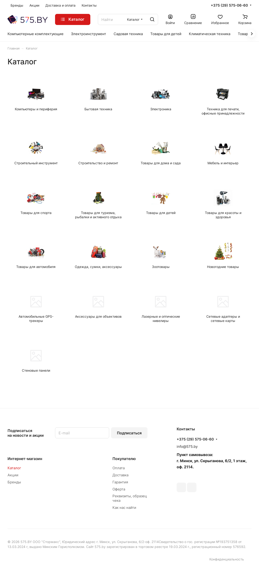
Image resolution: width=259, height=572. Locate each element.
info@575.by (187, 446)
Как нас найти (124, 507)
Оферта (118, 489)
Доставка (120, 475)
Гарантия (120, 482)
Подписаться (129, 433)
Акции (13, 475)
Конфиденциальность (226, 559)
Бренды (14, 482)
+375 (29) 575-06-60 (229, 5)
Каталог (14, 468)
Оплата (118, 468)
